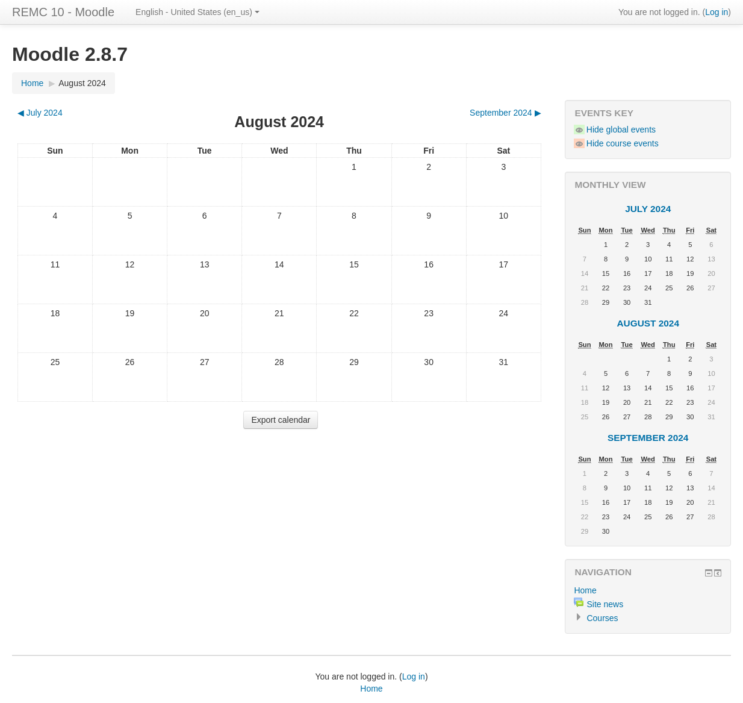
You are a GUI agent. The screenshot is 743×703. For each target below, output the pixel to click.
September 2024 (648, 438)
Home (32, 83)
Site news (604, 604)
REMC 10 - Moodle (63, 12)
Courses (602, 618)
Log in (716, 12)
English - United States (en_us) (197, 12)
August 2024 (82, 83)
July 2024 (648, 209)
